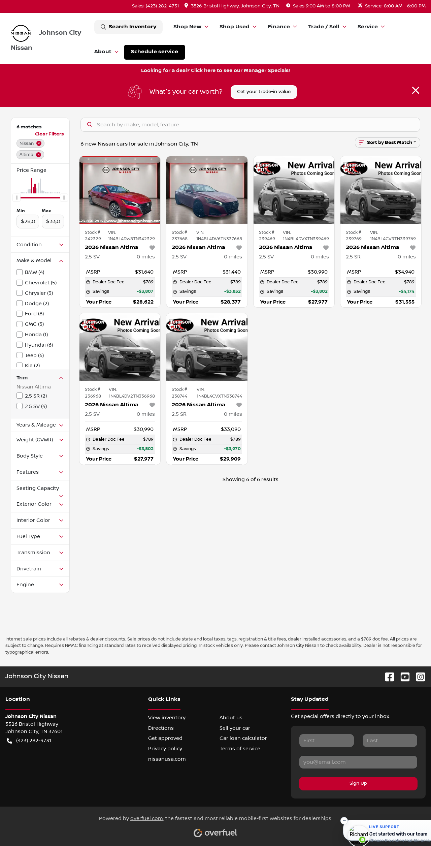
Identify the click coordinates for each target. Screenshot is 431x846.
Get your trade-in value (264, 91)
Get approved (165, 738)
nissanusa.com (167, 759)
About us (231, 718)
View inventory (167, 718)
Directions (161, 728)
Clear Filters (49, 134)
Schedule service (154, 52)
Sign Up (358, 783)
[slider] (16, 197)
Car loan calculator (243, 738)
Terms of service (240, 749)
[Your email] (358, 762)
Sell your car (235, 728)
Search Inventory (128, 27)
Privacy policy (165, 749)
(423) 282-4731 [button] (29, 741)
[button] (232, 6)
